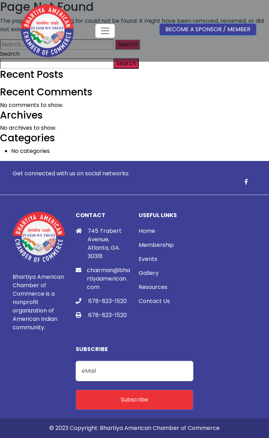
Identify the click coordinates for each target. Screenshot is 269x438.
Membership (156, 245)
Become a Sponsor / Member (207, 29)
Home (147, 231)
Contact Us (154, 301)
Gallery (149, 273)
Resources (153, 287)
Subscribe (134, 400)
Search (126, 63)
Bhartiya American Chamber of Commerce (160, 428)
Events (148, 259)
